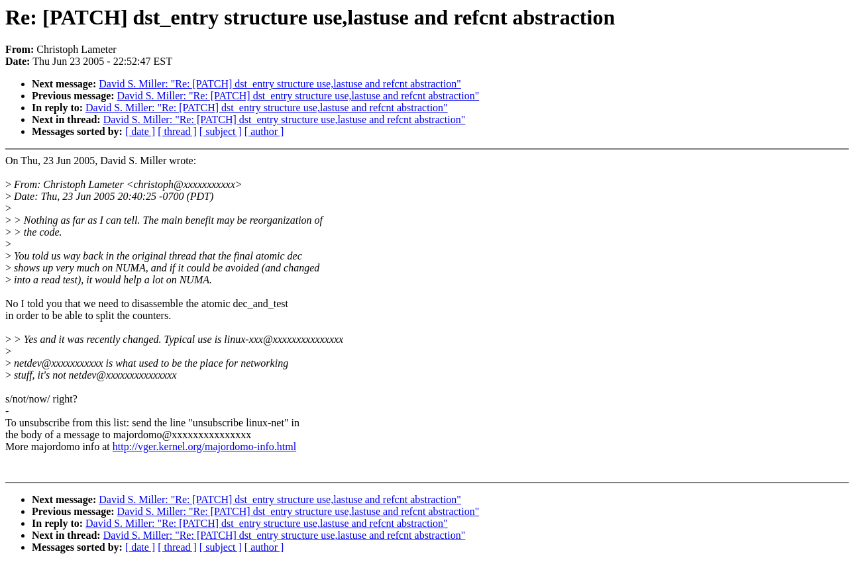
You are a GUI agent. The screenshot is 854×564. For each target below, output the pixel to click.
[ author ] (264, 131)
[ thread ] (177, 131)
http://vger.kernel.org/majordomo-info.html (204, 446)
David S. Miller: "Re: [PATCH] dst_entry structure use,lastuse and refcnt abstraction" (280, 83)
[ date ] (140, 131)
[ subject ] (220, 131)
